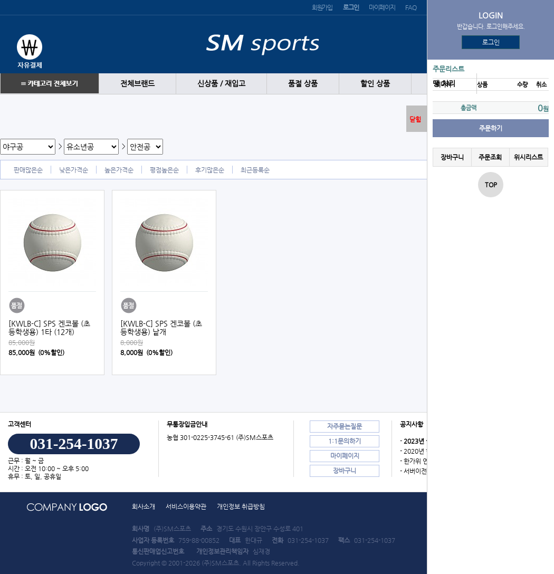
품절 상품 (303, 84)
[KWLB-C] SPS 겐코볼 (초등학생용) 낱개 (161, 327)
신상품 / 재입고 (221, 84)
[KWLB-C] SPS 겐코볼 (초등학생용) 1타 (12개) (49, 327)
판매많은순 (28, 170)
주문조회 (490, 157)
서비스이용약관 (186, 506)
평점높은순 (164, 170)
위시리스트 (528, 157)
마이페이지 (382, 7)
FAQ (410, 7)
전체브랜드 (137, 84)
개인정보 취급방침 (241, 506)
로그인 (491, 42)
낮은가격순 (73, 170)
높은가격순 (118, 170)
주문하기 (490, 128)
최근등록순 (255, 170)
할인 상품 (375, 84)
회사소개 (143, 506)
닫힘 (415, 119)
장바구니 (452, 157)
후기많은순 (209, 170)
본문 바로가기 (0, 0)
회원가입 (322, 7)
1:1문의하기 (344, 441)
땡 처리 (444, 84)
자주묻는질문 (344, 426)
